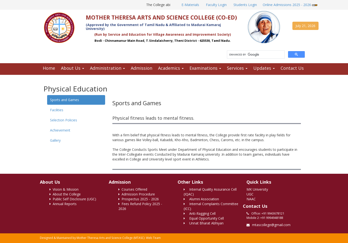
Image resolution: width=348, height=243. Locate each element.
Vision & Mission (64, 189)
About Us (72, 68)
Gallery (55, 140)
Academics (171, 68)
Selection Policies (63, 120)
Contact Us (292, 68)
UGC (250, 194)
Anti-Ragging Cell (200, 213)
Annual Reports (63, 203)
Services (237, 68)
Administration (107, 68)
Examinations (205, 68)
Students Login (244, 4)
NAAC (251, 199)
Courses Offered (132, 189)
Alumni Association (201, 199)
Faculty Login (216, 4)
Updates (264, 68)
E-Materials (190, 4)
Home (49, 68)
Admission (141, 68)
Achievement (60, 130)
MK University (257, 189)
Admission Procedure (136, 194)
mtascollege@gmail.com (271, 224)
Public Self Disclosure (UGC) (73, 199)
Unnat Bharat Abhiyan (204, 223)
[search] (255, 54)
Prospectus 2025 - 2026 (138, 199)
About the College (65, 194)
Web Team (153, 238)
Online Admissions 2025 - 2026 (290, 4)
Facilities (56, 110)
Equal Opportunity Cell (204, 218)
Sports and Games (64, 99)
